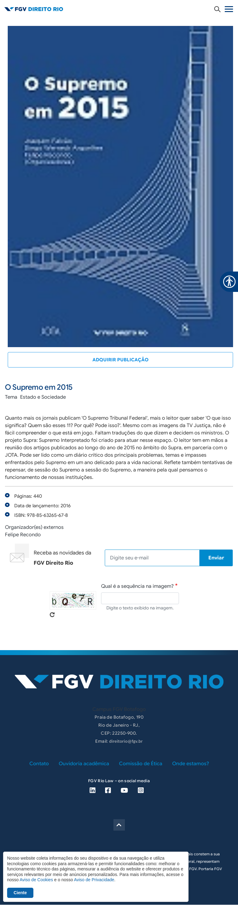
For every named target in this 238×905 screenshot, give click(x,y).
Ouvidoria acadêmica (84, 764)
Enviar (216, 558)
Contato (39, 764)
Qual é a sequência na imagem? (137, 586)
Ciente (20, 892)
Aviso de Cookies (36, 879)
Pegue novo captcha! (52, 614)
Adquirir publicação (120, 360)
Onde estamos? (190, 764)
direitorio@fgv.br (125, 741)
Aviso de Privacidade (94, 879)
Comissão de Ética (140, 764)
